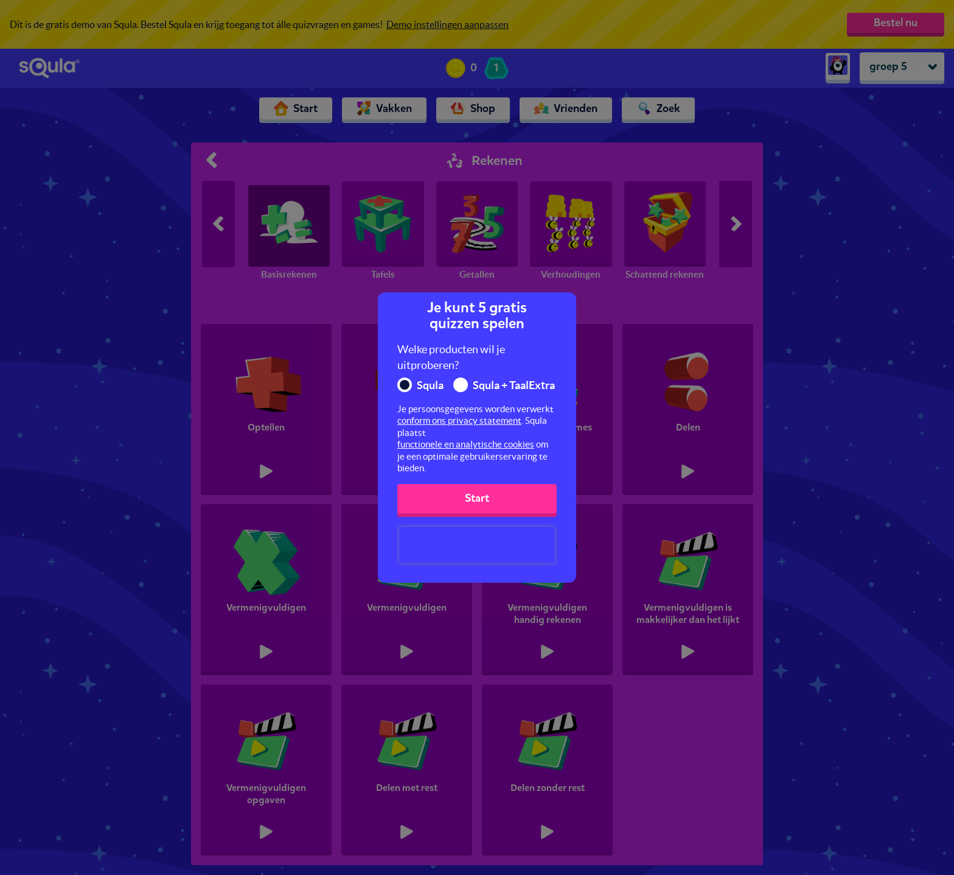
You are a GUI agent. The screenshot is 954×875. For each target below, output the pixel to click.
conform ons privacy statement (459, 420)
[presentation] (477, 545)
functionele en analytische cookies (465, 444)
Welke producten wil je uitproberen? (451, 357)
